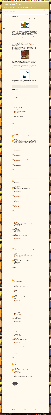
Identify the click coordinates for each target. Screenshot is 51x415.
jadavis (15, 362)
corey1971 (15, 222)
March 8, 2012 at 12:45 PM (17, 165)
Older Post (36, 409)
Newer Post (13, 409)
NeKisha (15, 290)
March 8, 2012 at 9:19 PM (17, 171)
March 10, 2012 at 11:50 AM (17, 292)
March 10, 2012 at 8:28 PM (17, 372)
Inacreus (15, 139)
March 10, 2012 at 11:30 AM (17, 282)
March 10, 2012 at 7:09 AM (17, 231)
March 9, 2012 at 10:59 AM (17, 191)
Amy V (15, 317)
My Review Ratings (5, 11)
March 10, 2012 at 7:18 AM (17, 238)
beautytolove (15, 309)
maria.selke (15, 97)
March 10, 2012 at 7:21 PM (17, 353)
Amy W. (15, 285)
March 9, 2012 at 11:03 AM (17, 196)
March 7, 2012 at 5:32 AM (17, 150)
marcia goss (15, 259)
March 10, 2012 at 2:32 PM (17, 321)
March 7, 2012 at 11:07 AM (17, 155)
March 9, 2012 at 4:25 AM (17, 183)
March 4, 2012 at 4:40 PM (17, 131)
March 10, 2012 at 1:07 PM (17, 300)
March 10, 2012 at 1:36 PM (17, 314)
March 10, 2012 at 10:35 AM (17, 256)
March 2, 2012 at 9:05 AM (17, 112)
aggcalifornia (15, 179)
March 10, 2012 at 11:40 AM (17, 287)
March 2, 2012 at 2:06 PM (17, 119)
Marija (15, 234)
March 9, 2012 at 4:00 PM (17, 206)
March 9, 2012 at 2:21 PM (17, 201)
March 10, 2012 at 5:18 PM (17, 335)
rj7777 (15, 253)
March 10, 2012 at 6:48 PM (17, 342)
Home (25, 409)
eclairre (15, 273)
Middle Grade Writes (12, 4)
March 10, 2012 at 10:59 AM (17, 263)
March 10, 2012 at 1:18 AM (17, 225)
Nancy (15, 295)
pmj (14, 115)
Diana (15, 228)
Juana (15, 278)
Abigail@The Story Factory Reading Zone (19, 107)
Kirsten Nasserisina (16, 331)
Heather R (15, 368)
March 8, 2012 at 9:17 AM (17, 160)
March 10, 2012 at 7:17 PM (17, 348)
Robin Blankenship (16, 102)
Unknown (15, 134)
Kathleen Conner (16, 186)
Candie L (15, 338)
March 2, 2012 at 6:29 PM (17, 124)
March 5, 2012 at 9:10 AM (17, 145)
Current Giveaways (12, 11)
